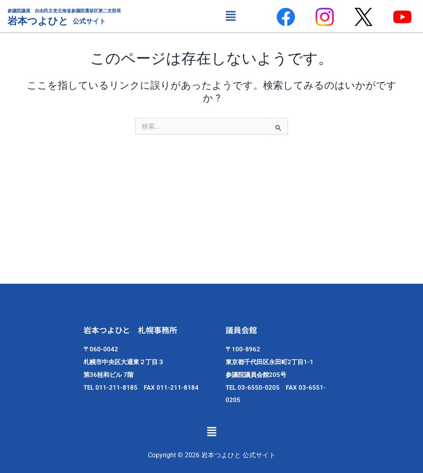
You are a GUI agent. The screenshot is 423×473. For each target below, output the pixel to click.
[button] (230, 16)
